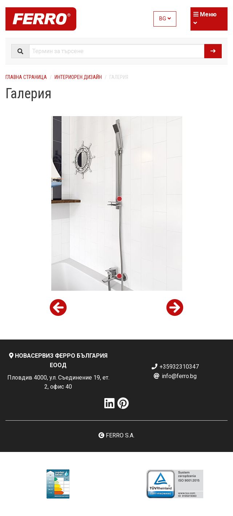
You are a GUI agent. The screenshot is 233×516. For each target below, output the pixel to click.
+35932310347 (175, 366)
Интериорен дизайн (78, 77)
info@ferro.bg (175, 376)
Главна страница (26, 77)
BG (165, 19)
